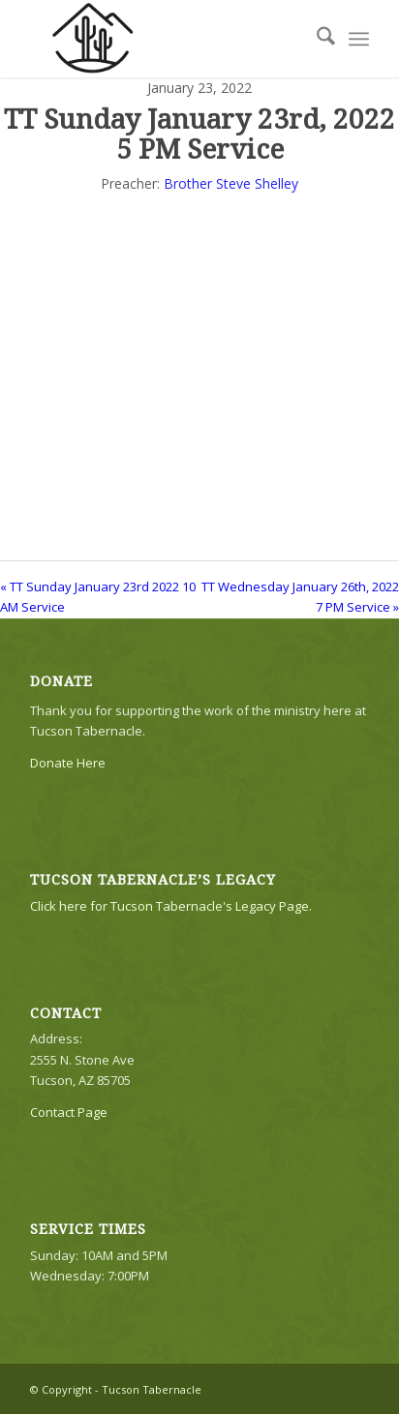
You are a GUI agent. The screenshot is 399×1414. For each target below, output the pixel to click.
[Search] (316, 38)
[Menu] (359, 38)
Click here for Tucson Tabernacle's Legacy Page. (171, 906)
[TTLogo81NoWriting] (165, 38)
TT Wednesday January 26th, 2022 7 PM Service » (300, 597)
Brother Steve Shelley (231, 183)
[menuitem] (316, 38)
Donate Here (68, 762)
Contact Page (68, 1112)
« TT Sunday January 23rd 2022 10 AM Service (98, 597)
